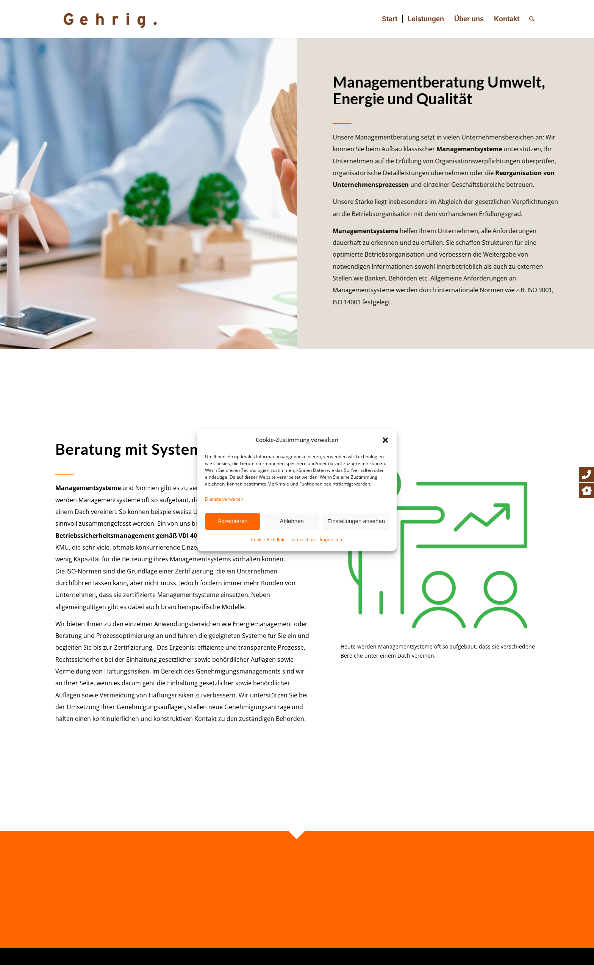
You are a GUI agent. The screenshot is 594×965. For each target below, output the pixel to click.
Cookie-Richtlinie (268, 564)
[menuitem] (389, 19)
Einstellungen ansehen (356, 546)
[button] (385, 465)
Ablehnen (291, 546)
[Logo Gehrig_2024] (118, 19)
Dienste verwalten (224, 524)
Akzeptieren (232, 546)
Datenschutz (302, 564)
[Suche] (531, 19)
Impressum (332, 564)
